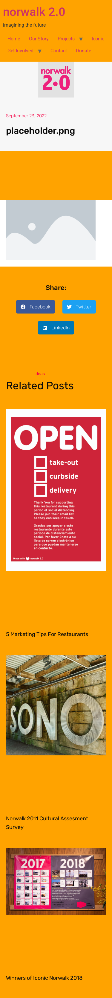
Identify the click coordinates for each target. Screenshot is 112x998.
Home (13, 39)
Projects (66, 39)
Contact (58, 51)
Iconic (98, 39)
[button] (35, 307)
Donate (83, 51)
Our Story (39, 39)
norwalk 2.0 (34, 12)
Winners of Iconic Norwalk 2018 (44, 978)
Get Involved (20, 51)
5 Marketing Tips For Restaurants (47, 634)
